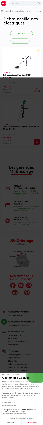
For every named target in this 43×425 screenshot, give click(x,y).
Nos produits (19, 11)
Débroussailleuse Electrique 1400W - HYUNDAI (17, 76)
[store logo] (3, 3)
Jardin (29, 11)
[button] (37, 51)
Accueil (8, 11)
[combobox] (25, 3)
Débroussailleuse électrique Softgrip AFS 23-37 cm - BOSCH (21, 128)
